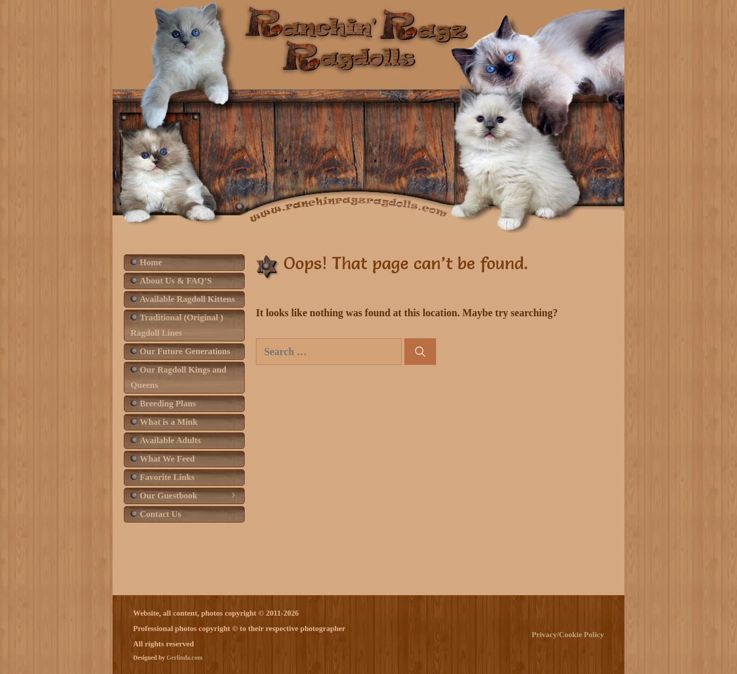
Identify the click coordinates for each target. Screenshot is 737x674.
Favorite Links (167, 477)
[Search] (420, 351)
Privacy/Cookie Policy (568, 634)
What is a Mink (169, 422)
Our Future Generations (185, 351)
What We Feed (167, 459)
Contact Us (160, 514)
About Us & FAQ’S (176, 281)
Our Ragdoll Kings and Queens (178, 377)
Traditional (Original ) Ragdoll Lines (177, 325)
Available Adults (170, 440)
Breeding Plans (168, 403)
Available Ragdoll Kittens (187, 299)
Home (151, 262)
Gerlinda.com (184, 657)
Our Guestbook (192, 496)
